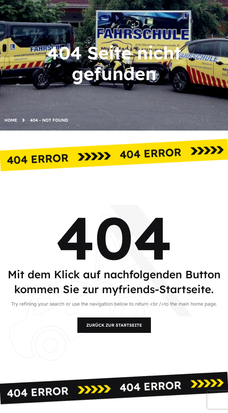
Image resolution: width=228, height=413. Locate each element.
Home (12, 120)
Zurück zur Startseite (114, 325)
